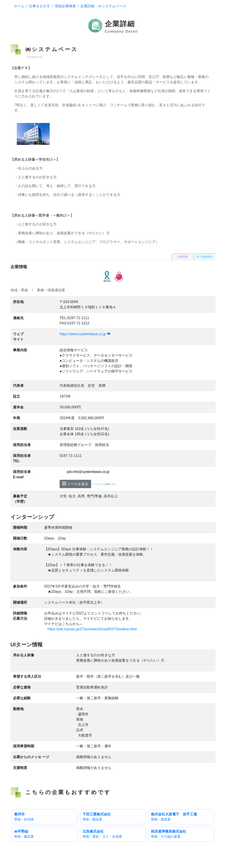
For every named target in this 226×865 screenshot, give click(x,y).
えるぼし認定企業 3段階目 (118, 276)
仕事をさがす (39, 6)
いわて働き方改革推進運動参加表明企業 (107, 276)
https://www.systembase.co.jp (85, 334)
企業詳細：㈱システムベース (103, 6)
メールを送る (75, 484)
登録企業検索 (65, 6)
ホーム (19, 6)
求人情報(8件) (204, 256)
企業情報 (182, 256)
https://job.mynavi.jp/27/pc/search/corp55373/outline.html (92, 629)
